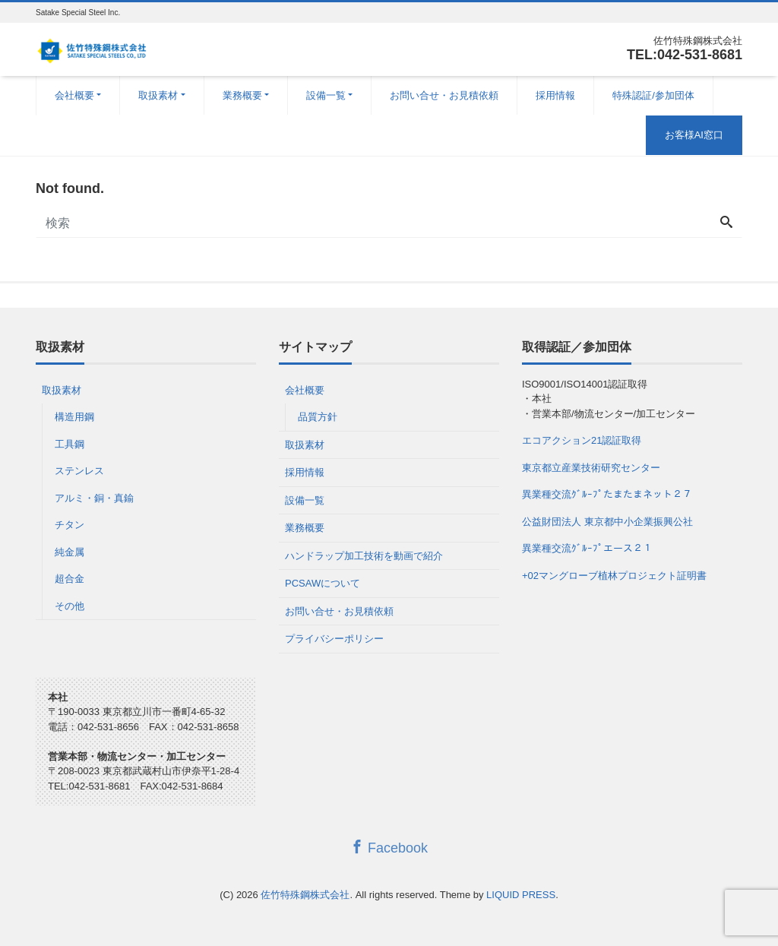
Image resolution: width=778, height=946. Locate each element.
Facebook (389, 848)
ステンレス (79, 470)
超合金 (69, 578)
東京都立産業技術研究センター (591, 467)
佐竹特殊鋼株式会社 (305, 894)
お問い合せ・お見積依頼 (444, 95)
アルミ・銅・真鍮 (94, 498)
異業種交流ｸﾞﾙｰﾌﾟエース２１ (587, 548)
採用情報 (555, 95)
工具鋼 (69, 444)
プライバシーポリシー (334, 638)
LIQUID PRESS (520, 894)
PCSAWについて (322, 583)
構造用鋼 (74, 416)
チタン (69, 524)
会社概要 (74, 95)
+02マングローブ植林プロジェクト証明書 (614, 575)
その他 (69, 606)
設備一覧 (326, 95)
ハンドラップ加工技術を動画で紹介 (364, 556)
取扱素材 (158, 95)
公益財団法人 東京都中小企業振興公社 (607, 521)
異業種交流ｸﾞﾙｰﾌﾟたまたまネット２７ (607, 494)
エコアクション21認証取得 (581, 440)
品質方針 (317, 416)
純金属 (69, 552)
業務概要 (242, 95)
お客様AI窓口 (694, 135)
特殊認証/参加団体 (653, 95)
